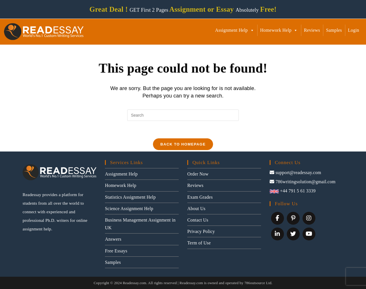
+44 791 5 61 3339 (293, 190)
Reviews (312, 30)
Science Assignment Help (129, 208)
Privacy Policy (201, 231)
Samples (334, 30)
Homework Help (279, 30)
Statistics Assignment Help (130, 197)
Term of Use (199, 243)
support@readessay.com (295, 172)
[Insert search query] (183, 115)
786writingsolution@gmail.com (303, 181)
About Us (196, 208)
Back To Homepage (183, 144)
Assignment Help (234, 30)
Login (353, 30)
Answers (113, 239)
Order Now (197, 174)
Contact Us (197, 220)
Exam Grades (200, 197)
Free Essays (116, 250)
